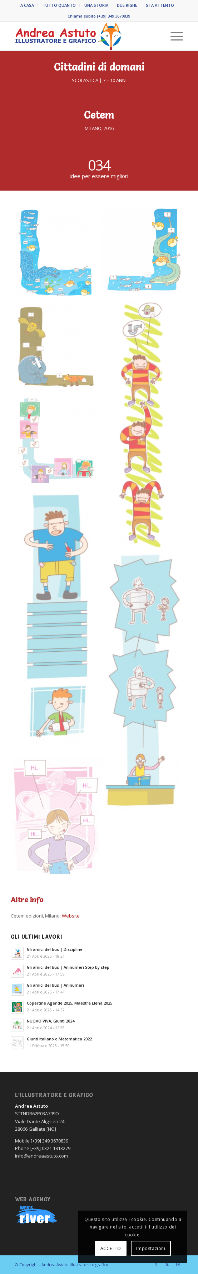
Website (71, 916)
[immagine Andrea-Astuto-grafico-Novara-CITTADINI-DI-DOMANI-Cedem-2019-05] (59, 444)
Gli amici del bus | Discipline (55, 949)
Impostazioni (150, 1248)
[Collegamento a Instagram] (177, 1264)
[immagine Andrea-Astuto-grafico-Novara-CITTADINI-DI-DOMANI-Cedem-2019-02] (145, 253)
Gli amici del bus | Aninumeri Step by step (68, 967)
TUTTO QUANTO (59, 5)
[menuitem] (27, 5)
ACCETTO (110, 1248)
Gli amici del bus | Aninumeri (55, 985)
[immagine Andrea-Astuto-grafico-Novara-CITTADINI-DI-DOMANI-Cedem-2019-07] (145, 686)
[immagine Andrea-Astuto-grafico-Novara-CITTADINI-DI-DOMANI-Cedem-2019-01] (59, 256)
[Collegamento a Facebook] (156, 1264)
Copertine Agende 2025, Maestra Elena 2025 (69, 1003)
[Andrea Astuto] (82, 36)
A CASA (27, 5)
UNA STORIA (96, 5)
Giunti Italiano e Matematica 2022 (59, 1038)
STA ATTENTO (160, 5)
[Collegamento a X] (167, 1264)
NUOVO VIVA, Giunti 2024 (50, 1021)
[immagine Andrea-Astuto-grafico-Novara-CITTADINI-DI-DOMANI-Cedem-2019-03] (145, 428)
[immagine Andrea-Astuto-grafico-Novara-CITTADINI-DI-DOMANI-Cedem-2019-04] (59, 350)
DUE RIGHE (127, 5)
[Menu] (173, 36)
